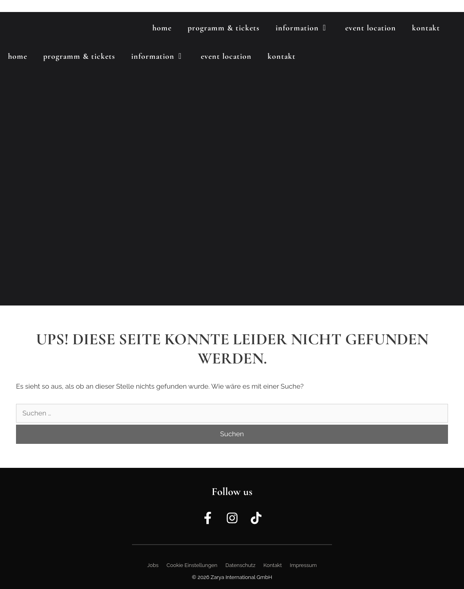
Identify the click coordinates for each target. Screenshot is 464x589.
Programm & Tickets (224, 28)
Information (306, 28)
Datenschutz (240, 565)
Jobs (152, 565)
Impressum (303, 565)
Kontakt (426, 28)
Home (162, 28)
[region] (232, 158)
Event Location (370, 28)
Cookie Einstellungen (191, 565)
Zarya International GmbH (241, 577)
